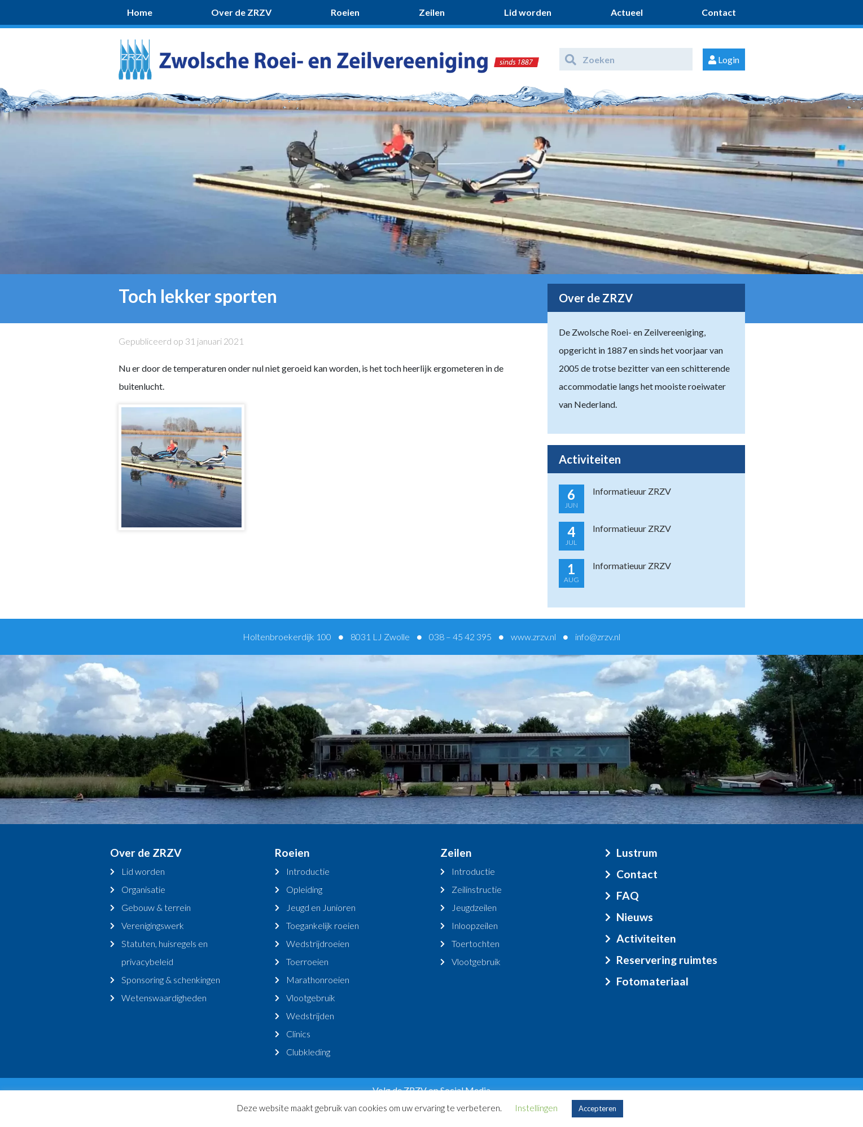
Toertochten (476, 943)
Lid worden (527, 12)
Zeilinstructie (477, 889)
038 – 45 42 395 (460, 636)
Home (139, 12)
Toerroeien (307, 961)
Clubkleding (308, 1051)
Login (723, 59)
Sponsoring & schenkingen (170, 979)
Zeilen (432, 12)
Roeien (345, 12)
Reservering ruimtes (666, 959)
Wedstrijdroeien (317, 943)
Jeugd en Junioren (321, 907)
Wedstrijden (310, 1015)
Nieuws (634, 916)
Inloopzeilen (475, 925)
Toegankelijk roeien (322, 925)
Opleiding (304, 889)
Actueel (627, 12)
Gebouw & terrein (156, 907)
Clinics (298, 1033)
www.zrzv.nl (533, 636)
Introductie (308, 871)
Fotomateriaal (652, 981)
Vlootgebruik (310, 997)
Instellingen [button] (536, 1108)
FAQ (627, 895)
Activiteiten (646, 938)
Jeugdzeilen (474, 907)
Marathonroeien (317, 979)
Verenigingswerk (152, 925)
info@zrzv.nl (597, 636)
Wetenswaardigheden (164, 997)
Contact (719, 12)
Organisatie (143, 889)
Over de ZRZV (241, 12)
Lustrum (637, 852)
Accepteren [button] (597, 1108)
